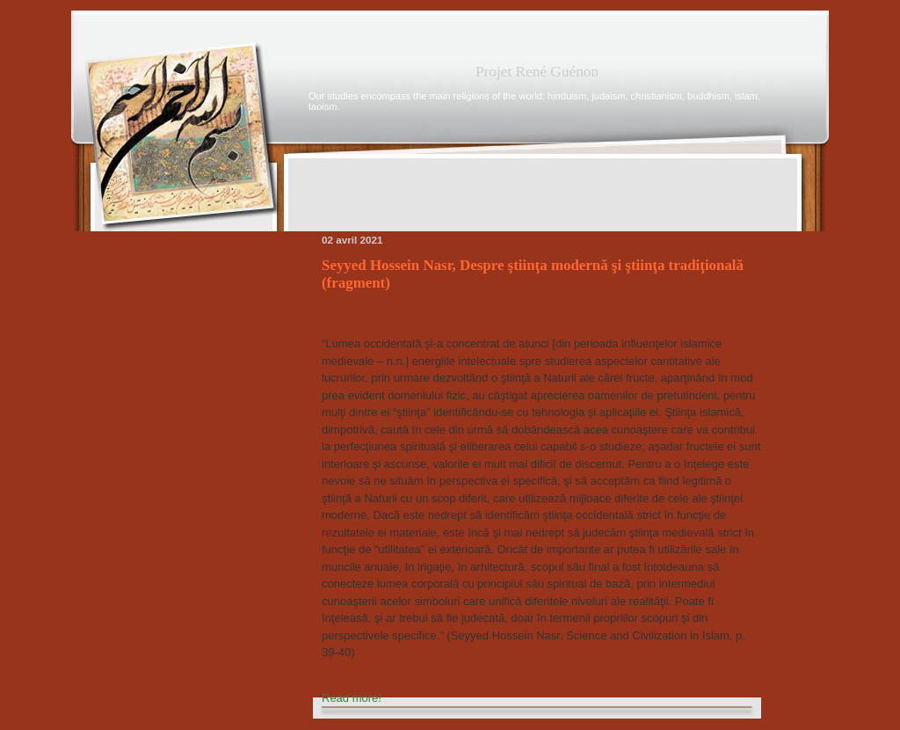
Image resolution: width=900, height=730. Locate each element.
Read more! (351, 697)
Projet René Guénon (537, 71)
